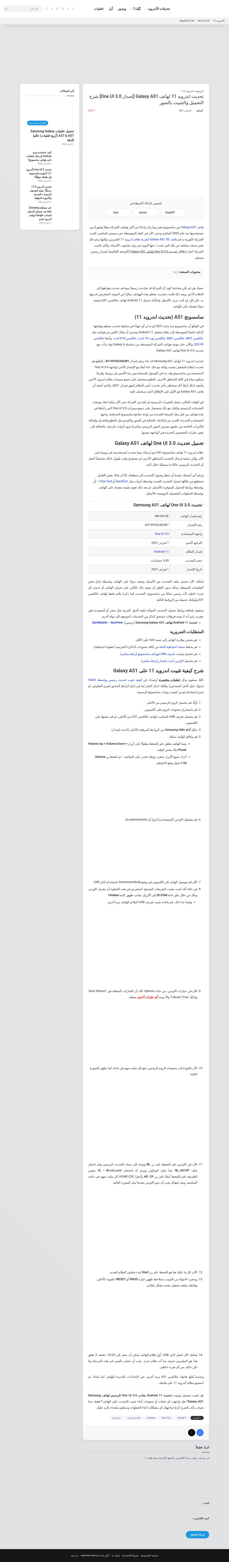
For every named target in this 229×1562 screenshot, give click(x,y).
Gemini (146, 212)
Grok (118, 212)
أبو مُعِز (199, 110)
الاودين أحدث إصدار (171, 661)
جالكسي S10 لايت (125, 338)
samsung (151, 1418)
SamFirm (122, 481)
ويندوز (122, 9)
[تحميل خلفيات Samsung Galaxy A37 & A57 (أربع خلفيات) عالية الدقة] (49, 113)
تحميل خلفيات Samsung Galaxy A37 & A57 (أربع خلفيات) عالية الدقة (52, 135)
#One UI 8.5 (204, 20)
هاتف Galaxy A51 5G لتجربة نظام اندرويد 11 (149, 239)
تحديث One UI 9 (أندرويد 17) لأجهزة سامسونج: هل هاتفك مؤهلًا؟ (39, 173)
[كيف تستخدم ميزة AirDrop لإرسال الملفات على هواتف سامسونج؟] (64, 157)
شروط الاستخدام (130, 1555)
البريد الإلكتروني (200, 1518)
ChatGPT (173, 212)
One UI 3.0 (162, 534)
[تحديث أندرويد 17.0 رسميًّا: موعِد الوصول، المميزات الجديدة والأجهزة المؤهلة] (64, 191)
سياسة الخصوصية (149, 1555)
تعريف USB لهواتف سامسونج (156, 654)
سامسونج (116, 1418)
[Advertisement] (114, 53)
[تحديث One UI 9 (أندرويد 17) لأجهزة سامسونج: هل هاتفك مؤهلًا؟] (64, 174)
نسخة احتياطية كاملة (172, 647)
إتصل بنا (116, 1555)
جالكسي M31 (175, 338)
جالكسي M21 (195, 338)
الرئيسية (199, 91)
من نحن (74, 1555)
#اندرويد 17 (219, 20)
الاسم (205, 1503)
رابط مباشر (129, 654)
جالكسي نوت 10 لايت (151, 338)
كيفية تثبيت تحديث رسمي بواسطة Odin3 (115, 680)
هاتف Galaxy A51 (192, 227)
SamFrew (117, 622)
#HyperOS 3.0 (187, 20)
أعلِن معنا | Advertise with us (95, 1555)
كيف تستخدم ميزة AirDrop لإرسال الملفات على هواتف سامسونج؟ (39, 156)
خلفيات (99, 9)
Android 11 (161, 551)
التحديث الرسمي (133, 1418)
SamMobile (99, 622)
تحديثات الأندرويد (159, 9)
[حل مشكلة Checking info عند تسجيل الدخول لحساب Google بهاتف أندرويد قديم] (64, 212)
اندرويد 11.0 (187, 91)
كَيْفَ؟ (137, 9)
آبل (111, 9)
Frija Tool (106, 481)
